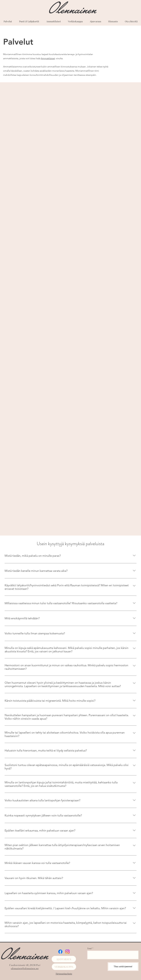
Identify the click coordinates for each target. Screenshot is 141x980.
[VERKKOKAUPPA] (64, 966)
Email (89, 948)
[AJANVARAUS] (64, 959)
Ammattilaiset (48, 58)
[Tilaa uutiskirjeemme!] (123, 966)
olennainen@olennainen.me (25, 968)
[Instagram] (67, 951)
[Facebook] (60, 951)
